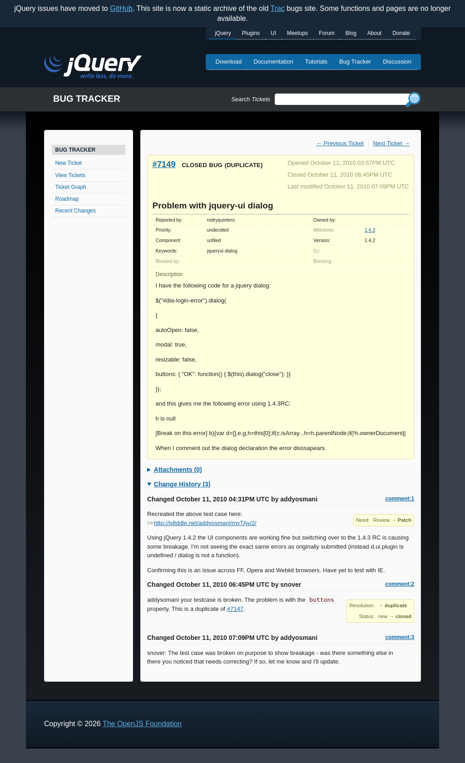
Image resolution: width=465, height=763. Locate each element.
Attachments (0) (178, 469)
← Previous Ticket (340, 143)
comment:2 (400, 584)
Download (228, 61)
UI (273, 33)
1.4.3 (370, 230)
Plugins (251, 33)
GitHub (121, 8)
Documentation (273, 61)
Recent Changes (75, 211)
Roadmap (67, 199)
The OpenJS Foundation (142, 724)
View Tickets (70, 175)
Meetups (297, 33)
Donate (401, 33)
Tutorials (316, 61)
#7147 (235, 608)
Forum (327, 33)
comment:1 (400, 498)
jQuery (223, 33)
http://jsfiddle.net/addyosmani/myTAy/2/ (202, 523)
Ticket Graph (70, 187)
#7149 (164, 164)
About (374, 33)
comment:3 (400, 637)
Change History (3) (182, 484)
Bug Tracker (355, 61)
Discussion (397, 61)
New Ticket (68, 163)
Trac (278, 8)
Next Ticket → (391, 143)
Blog (351, 33)
